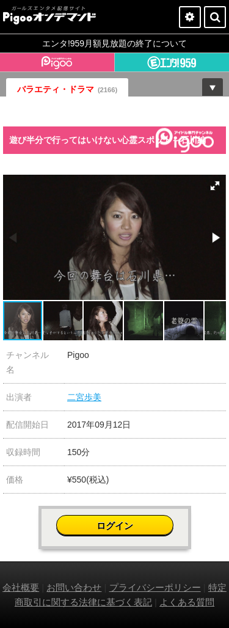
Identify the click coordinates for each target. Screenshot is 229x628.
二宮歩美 (84, 397)
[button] (215, 185)
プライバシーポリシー (155, 587)
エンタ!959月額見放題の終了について (114, 43)
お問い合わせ (73, 587)
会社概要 (20, 587)
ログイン (114, 525)
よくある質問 (186, 602)
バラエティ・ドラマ (67, 89)
